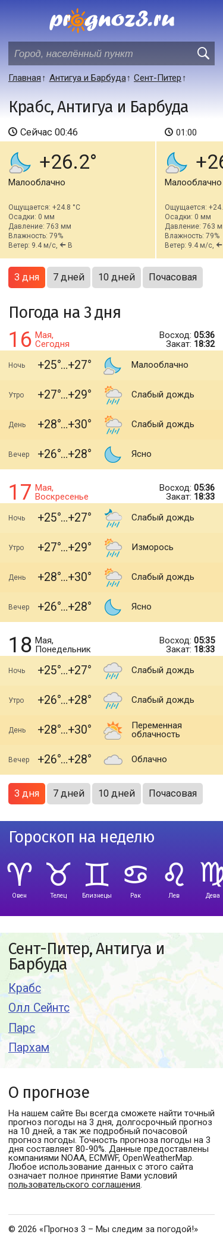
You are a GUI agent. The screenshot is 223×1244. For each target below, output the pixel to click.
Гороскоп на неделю (81, 837)
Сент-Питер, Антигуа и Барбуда (86, 957)
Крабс (24, 988)
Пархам (28, 1047)
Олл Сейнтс (39, 1008)
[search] (203, 53)
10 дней (116, 277)
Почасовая (173, 277)
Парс (21, 1028)
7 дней (68, 277)
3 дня (26, 277)
